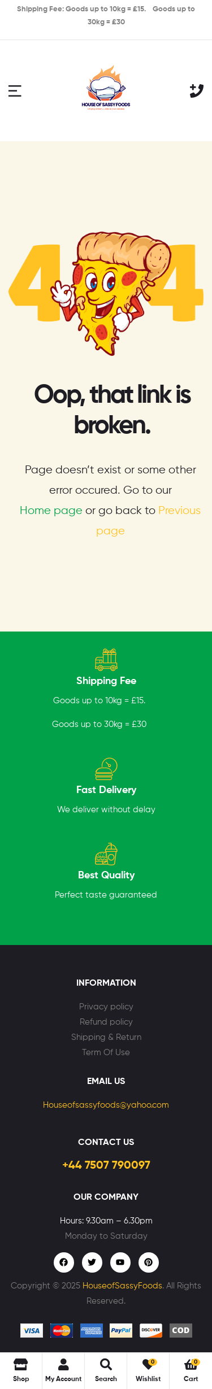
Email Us (106, 1081)
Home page (51, 511)
